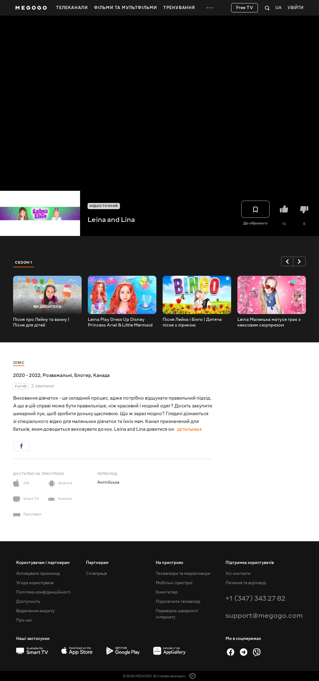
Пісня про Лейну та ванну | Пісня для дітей (41, 322)
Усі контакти (238, 573)
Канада (101, 375)
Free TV (244, 8)
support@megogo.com (264, 615)
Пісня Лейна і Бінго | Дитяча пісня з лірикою (192, 322)
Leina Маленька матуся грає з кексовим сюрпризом (269, 322)
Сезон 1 (23, 262)
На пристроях (169, 563)
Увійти (295, 8)
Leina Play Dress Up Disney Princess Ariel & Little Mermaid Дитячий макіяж (120, 322)
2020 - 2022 (26, 375)
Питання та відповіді (246, 583)
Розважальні (57, 375)
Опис (18, 362)
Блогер (82, 375)
